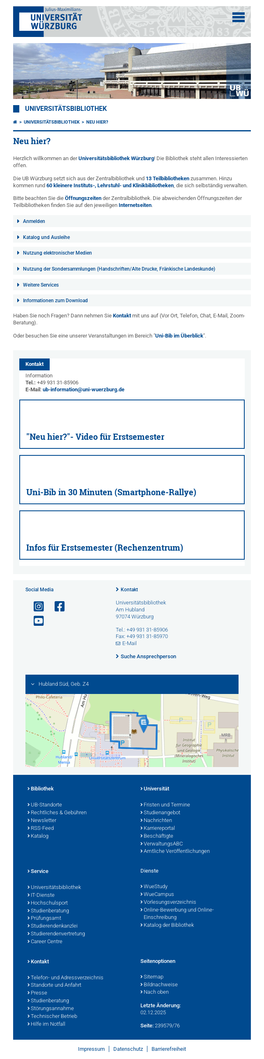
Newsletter (42, 821)
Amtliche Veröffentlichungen (175, 851)
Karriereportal (157, 828)
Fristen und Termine (165, 805)
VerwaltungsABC (161, 844)
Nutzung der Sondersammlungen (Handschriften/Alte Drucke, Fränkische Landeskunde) (119, 269)
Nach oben (154, 992)
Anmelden (34, 221)
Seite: (147, 1025)
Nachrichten (156, 821)
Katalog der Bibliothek (167, 925)
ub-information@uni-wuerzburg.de (83, 389)
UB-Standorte (45, 805)
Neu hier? (97, 122)
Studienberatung (48, 911)
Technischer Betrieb (52, 1016)
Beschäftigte (156, 836)
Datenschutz (128, 1049)
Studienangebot (160, 813)
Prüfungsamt (44, 918)
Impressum (91, 1049)
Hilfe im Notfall (46, 1024)
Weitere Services (41, 285)
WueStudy (154, 887)
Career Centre (45, 942)
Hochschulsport (48, 903)
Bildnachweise (159, 985)
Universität (154, 789)
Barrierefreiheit (169, 1049)
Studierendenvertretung (56, 934)
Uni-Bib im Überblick (179, 336)
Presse (37, 993)
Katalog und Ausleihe (46, 237)
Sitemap (151, 977)
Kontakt (122, 315)
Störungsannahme (51, 1009)
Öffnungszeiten (83, 198)
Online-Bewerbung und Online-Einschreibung (177, 914)
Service (38, 871)
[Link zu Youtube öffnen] (35, 621)
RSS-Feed (41, 828)
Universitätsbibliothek (66, 109)
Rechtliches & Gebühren (57, 813)
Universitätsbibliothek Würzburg (116, 158)
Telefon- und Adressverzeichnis (65, 978)
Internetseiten (135, 205)
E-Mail (129, 643)
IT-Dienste (41, 895)
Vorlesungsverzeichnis (168, 902)
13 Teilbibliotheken (167, 178)
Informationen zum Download (55, 300)
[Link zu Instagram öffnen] (35, 607)
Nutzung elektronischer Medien (57, 253)
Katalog (38, 836)
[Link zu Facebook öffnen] (56, 607)
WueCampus (157, 894)
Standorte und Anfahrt (54, 985)
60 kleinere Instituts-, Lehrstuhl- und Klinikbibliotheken (110, 185)
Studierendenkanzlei (53, 926)
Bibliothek (41, 789)
